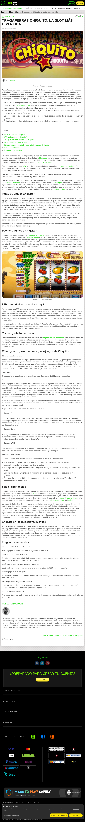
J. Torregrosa (11, 80)
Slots (17, 12)
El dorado (43, 158)
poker (70, 500)
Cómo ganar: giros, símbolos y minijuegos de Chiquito (26, 145)
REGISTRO (80, 3)
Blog (11, 12)
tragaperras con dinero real (53, 338)
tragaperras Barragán (46, 162)
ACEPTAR (76, 815)
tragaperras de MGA (36, 235)
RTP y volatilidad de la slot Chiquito (19, 140)
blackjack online (57, 500)
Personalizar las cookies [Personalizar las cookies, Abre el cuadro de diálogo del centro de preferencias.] (11, 815)
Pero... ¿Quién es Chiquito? (15, 135)
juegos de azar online (67, 498)
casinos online (59, 189)
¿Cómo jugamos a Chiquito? (15, 137)
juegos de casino (13, 183)
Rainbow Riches (23, 105)
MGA (24, 166)
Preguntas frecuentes (13, 150)
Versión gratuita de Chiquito (15, 142)
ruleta (35, 494)
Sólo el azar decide (12, 148)
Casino (4, 12)
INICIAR (71, 3)
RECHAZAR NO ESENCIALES (59, 815)
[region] (43, 811)
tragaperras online (66, 166)
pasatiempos (57, 183)
